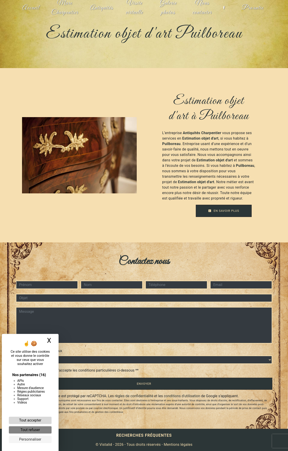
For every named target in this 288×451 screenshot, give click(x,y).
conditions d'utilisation (182, 396)
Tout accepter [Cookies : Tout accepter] (30, 420)
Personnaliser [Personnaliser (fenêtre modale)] (30, 439)
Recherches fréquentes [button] (144, 435)
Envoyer (144, 383)
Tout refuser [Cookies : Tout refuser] (30, 430)
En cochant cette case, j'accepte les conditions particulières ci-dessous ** (79, 370)
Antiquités (101, 8)
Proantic (252, 8)
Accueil (31, 8)
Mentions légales (178, 444)
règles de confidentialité (134, 396)
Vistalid (105, 444)
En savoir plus (223, 210)
